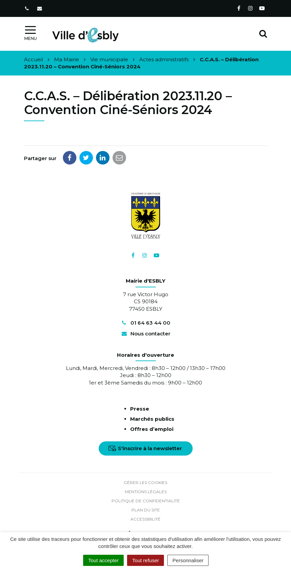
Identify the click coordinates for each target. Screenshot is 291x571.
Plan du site (145, 509)
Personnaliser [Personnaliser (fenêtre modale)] (187, 560)
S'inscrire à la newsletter (145, 448)
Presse (139, 408)
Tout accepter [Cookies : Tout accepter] (103, 560)
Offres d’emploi (151, 429)
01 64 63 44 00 (145, 323)
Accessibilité (145, 519)
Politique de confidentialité (146, 500)
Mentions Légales (146, 491)
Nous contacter (145, 333)
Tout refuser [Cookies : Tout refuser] (145, 560)
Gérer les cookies (145, 482)
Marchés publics (152, 419)
